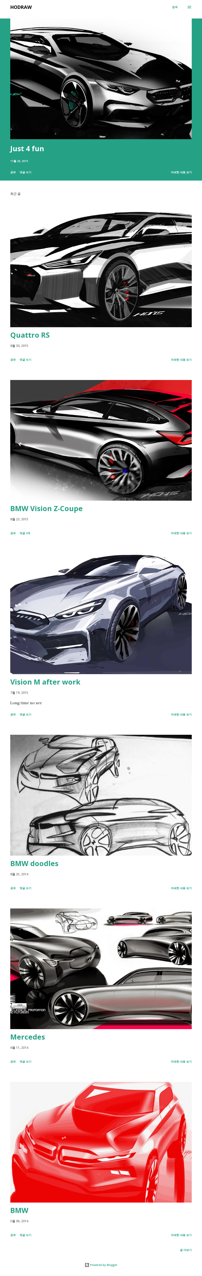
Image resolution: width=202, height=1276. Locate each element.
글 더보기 (186, 1250)
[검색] (175, 7)
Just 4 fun (27, 148)
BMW (19, 1210)
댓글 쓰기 (25, 172)
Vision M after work (45, 682)
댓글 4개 (25, 533)
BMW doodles (34, 863)
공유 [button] (13, 172)
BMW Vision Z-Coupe (46, 508)
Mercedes (27, 1037)
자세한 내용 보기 (181, 172)
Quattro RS (30, 335)
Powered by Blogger (101, 1265)
